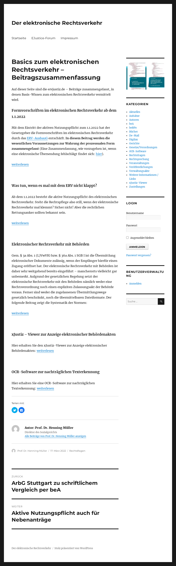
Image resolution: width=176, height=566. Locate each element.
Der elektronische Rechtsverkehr (57, 23)
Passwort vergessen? (138, 255)
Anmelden (135, 283)
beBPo (133, 127)
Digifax (133, 139)
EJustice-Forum (43, 38)
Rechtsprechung (139, 159)
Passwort (131, 225)
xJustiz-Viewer (138, 182)
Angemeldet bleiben (140, 238)
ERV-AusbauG (37, 138)
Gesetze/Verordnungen (143, 147)
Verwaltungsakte (139, 171)
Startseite (19, 38)
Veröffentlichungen (141, 167)
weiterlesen (20, 164)
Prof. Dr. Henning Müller (32, 450)
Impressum (69, 38)
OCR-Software (137, 151)
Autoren (134, 119)
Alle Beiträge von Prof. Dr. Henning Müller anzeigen (55, 436)
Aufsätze (134, 116)
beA (131, 123)
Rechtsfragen (77, 450)
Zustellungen (137, 186)
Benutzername (135, 213)
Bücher (133, 131)
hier (99, 154)
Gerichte (134, 143)
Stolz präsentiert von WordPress (73, 548)
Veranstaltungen (139, 163)
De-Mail (134, 135)
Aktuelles (134, 112)
